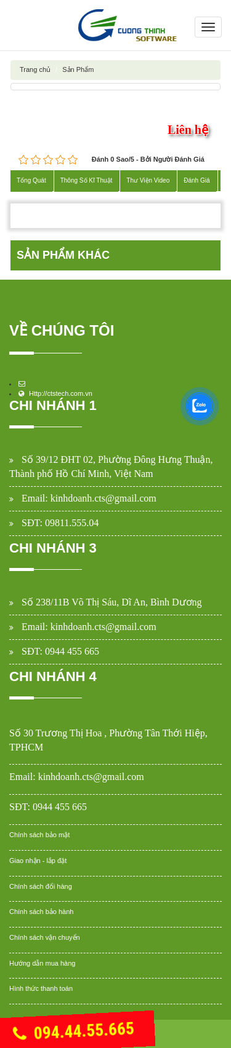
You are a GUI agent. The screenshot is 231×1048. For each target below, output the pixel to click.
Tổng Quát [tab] (31, 180)
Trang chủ (35, 69)
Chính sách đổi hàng (40, 886)
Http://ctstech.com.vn (60, 393)
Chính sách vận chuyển (44, 937)
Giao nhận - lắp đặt (38, 860)
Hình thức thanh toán (41, 988)
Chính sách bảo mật (39, 834)
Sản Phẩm (78, 69)
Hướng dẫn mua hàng (42, 963)
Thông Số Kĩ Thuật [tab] (86, 180)
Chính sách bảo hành (41, 911)
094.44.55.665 (73, 1031)
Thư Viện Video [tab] (147, 180)
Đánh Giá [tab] (196, 180)
